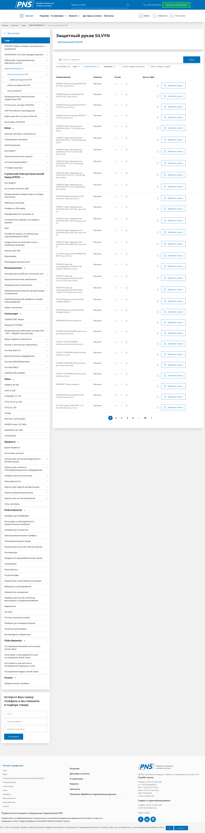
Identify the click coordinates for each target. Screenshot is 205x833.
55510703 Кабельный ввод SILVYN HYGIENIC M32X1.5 (70, 311)
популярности (90, 66)
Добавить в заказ (175, 85)
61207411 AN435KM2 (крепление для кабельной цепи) (71, 353)
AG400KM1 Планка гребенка (67, 384)
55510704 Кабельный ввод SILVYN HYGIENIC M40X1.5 (70, 300)
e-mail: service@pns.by (147, 808)
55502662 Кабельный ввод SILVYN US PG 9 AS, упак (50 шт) (71, 116)
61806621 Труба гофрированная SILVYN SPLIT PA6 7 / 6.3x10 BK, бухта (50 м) (70, 128)
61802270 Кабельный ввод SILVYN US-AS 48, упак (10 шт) (70, 396)
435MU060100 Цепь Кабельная (68, 320)
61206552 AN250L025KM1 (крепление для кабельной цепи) (71, 332)
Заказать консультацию (176, 5)
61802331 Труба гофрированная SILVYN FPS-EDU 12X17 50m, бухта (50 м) (71, 209)
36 (145, 418)
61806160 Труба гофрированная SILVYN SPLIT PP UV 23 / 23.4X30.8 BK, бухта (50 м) (70, 186)
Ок (170, 828)
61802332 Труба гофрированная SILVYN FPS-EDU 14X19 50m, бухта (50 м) (71, 220)
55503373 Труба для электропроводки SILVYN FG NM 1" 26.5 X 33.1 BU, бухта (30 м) (70, 278)
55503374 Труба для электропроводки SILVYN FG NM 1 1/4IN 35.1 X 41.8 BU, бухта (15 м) (69, 289)
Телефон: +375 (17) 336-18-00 (150, 781)
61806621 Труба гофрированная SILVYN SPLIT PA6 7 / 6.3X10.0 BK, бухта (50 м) (71, 140)
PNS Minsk (147, 793)
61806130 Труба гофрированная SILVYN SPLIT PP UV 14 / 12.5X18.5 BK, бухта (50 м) (70, 175)
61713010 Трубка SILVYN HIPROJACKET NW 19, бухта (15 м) (71, 255)
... (139, 418)
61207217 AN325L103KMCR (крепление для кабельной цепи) (69, 343)
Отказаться (181, 828)
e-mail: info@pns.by (146, 796)
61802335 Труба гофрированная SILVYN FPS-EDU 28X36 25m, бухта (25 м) (71, 244)
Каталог (30, 15)
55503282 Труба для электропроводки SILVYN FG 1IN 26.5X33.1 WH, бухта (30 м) (68, 266)
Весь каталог (14, 33)
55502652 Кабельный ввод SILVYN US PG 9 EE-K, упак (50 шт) (71, 106)
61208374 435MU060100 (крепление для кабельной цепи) (70, 364)
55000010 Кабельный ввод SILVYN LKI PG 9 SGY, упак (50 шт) (71, 84)
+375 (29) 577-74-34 (150, 787)
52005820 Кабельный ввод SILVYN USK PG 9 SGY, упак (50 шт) (70, 95)
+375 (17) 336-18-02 (151, 790)
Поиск (192, 59)
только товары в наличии (134, 66)
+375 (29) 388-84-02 (148, 784)
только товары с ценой (160, 66)
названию (108, 66)
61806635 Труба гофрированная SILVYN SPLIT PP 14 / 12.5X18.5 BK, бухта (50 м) (69, 151)
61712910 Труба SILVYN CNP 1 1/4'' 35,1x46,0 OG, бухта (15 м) (70, 406)
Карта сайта (144, 812)
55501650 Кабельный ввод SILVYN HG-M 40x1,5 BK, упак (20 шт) (70, 197)
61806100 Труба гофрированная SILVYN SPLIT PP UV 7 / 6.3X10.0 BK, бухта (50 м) (69, 163)
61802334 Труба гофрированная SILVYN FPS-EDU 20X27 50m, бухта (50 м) (71, 232)
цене (75, 66)
